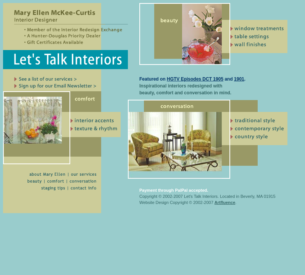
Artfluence (225, 202)
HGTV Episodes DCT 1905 (195, 79)
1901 (239, 79)
